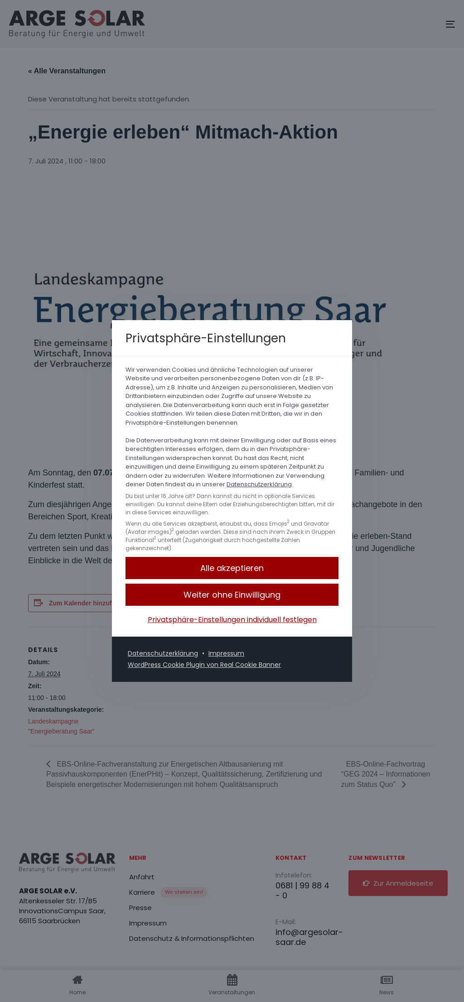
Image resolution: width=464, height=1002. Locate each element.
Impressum (226, 653)
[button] (232, 595)
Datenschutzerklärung (259, 484)
